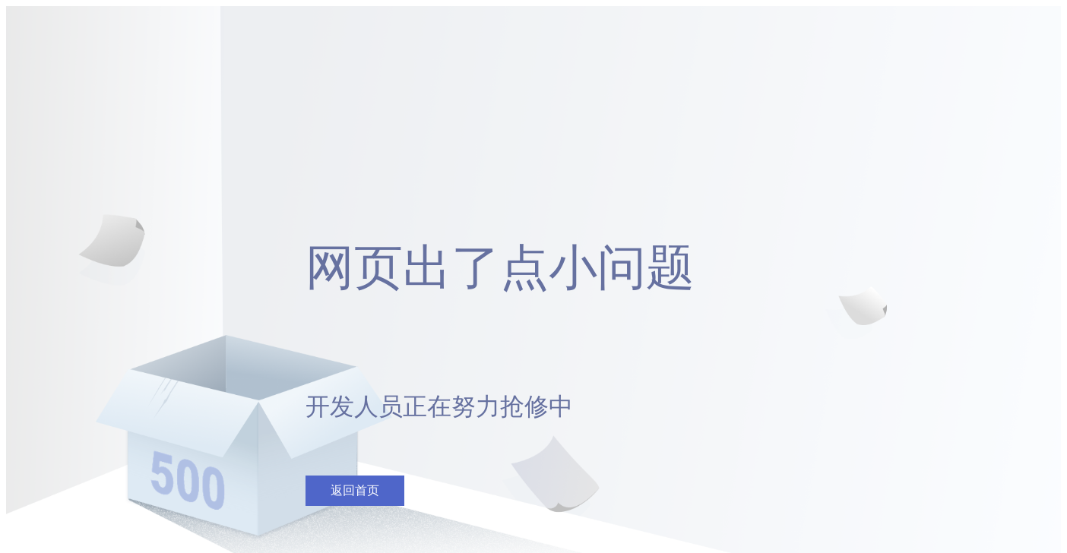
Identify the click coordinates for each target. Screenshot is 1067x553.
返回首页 (355, 490)
